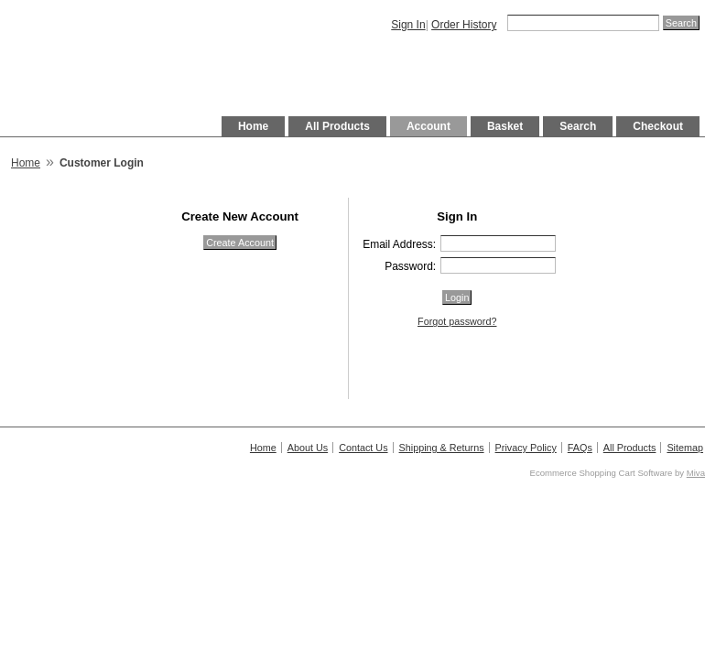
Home (253, 126)
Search (577, 126)
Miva (696, 473)
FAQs (580, 447)
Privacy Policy (526, 447)
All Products (337, 126)
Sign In (408, 24)
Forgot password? (457, 321)
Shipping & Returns (441, 447)
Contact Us (363, 447)
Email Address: (399, 244)
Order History (463, 24)
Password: (410, 266)
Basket (505, 126)
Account (428, 126)
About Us (307, 447)
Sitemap (685, 447)
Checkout (658, 126)
